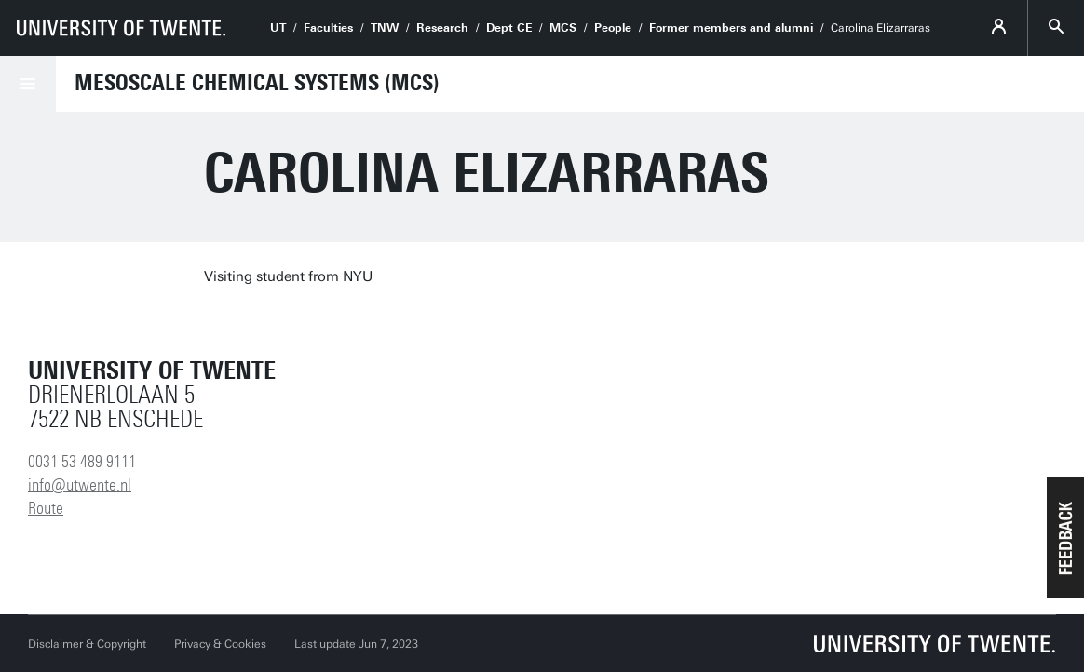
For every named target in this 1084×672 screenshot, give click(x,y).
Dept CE (509, 27)
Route (45, 508)
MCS (562, 27)
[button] (1065, 537)
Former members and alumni (731, 27)
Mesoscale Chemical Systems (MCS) (257, 83)
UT (278, 27)
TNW (385, 27)
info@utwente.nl (79, 485)
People (612, 27)
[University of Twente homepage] (121, 28)
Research (442, 27)
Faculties (328, 27)
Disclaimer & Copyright (87, 644)
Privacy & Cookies (220, 644)
